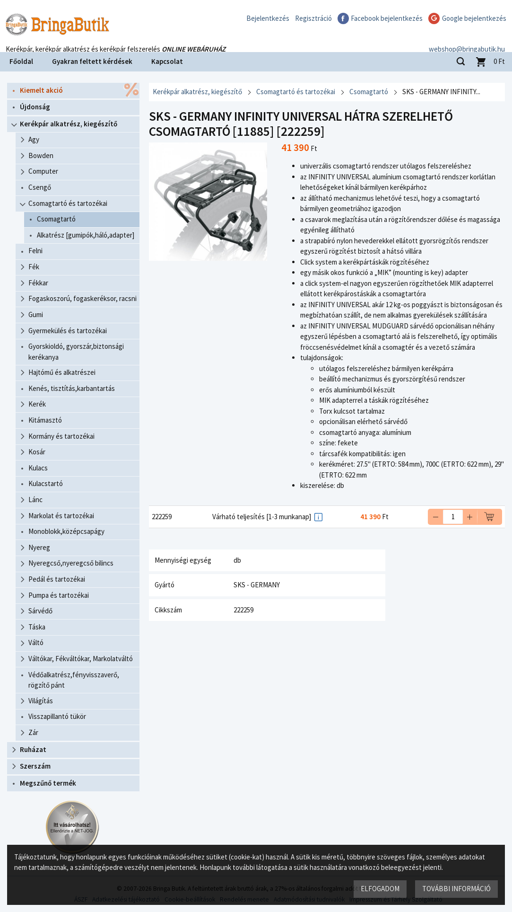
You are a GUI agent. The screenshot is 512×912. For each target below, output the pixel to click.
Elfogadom (380, 888)
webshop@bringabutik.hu (467, 39)
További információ (456, 888)
